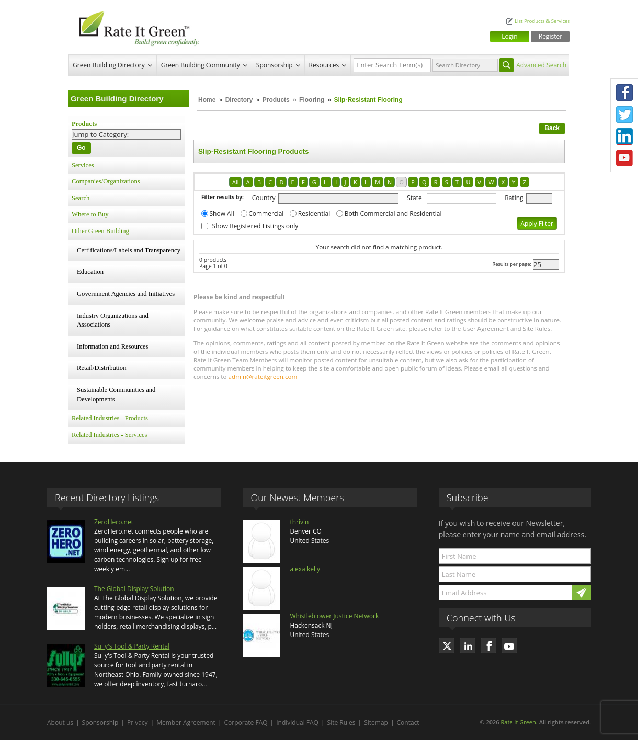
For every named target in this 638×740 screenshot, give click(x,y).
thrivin (299, 521)
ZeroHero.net (113, 521)
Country (264, 197)
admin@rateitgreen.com (263, 376)
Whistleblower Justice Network (334, 615)
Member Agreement (185, 722)
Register (550, 36)
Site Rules (341, 722)
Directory (239, 99)
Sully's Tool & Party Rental (131, 646)
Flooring (311, 99)
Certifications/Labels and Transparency (128, 250)
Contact (408, 722)
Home (206, 99)
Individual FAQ (297, 722)
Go (81, 148)
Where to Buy (90, 214)
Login (509, 36)
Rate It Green (518, 722)
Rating (514, 197)
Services (83, 165)
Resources (324, 65)
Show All (222, 213)
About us (60, 722)
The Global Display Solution (134, 588)
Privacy (137, 722)
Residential (314, 213)
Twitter (624, 114)
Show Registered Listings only (255, 226)
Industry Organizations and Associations (113, 320)
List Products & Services (542, 21)
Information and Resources (112, 346)
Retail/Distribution (101, 368)
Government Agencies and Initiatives (126, 293)
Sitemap (376, 722)
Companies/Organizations (106, 181)
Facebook (624, 92)
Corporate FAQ (246, 722)
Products (276, 99)
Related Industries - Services (109, 434)
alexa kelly (305, 568)
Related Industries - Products (110, 418)
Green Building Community (200, 65)
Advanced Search (541, 65)
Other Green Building (100, 231)
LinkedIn (624, 136)
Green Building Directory (109, 65)
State (414, 197)
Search (80, 198)
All (235, 182)
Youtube (624, 158)
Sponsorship (274, 65)
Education (90, 271)
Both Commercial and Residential (393, 213)
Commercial (265, 213)
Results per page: (511, 264)
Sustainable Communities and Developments (116, 394)
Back (552, 128)
